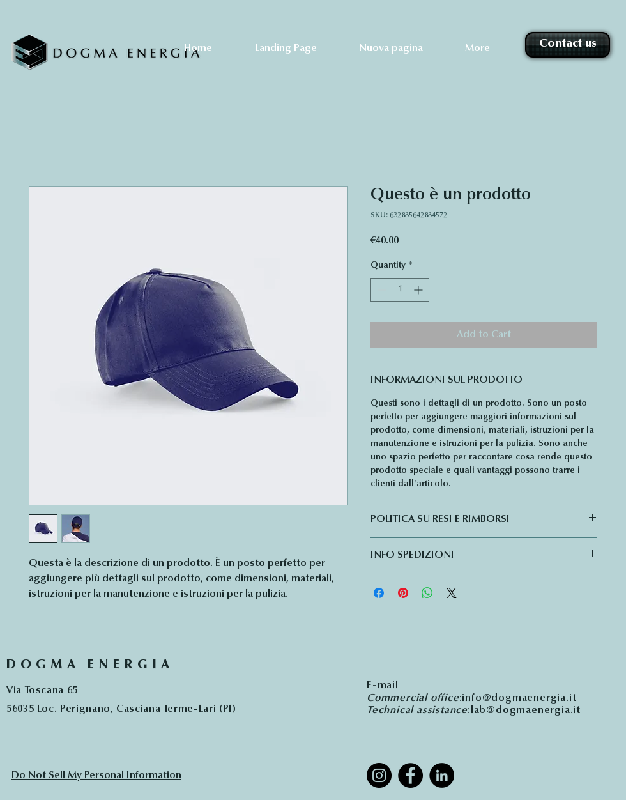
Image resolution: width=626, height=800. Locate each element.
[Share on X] (451, 593)
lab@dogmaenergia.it (526, 710)
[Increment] (419, 290)
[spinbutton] (399, 290)
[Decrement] (380, 290)
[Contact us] (567, 45)
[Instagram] (379, 775)
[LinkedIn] (441, 775)
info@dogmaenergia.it (519, 698)
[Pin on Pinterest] (403, 593)
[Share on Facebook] (378, 593)
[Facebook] (410, 775)
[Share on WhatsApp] (427, 593)
